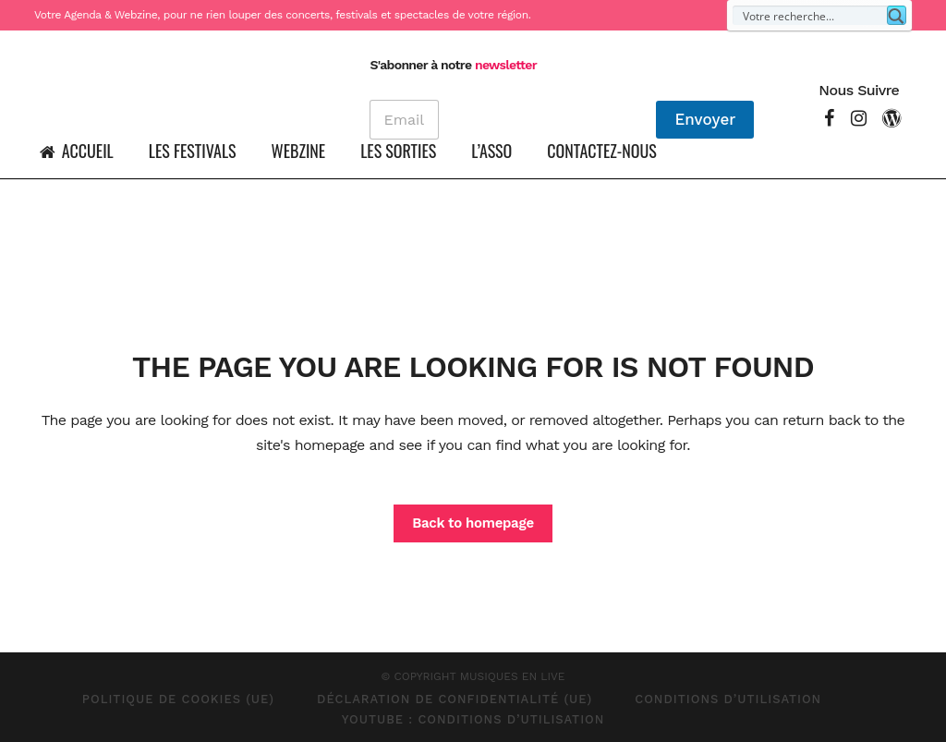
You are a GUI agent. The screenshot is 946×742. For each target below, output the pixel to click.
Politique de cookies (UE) (178, 699)
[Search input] (811, 15)
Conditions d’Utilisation (728, 699)
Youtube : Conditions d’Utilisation (473, 719)
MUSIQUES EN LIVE (512, 676)
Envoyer (703, 119)
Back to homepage (473, 523)
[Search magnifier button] (896, 15)
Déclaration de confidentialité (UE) (454, 699)
